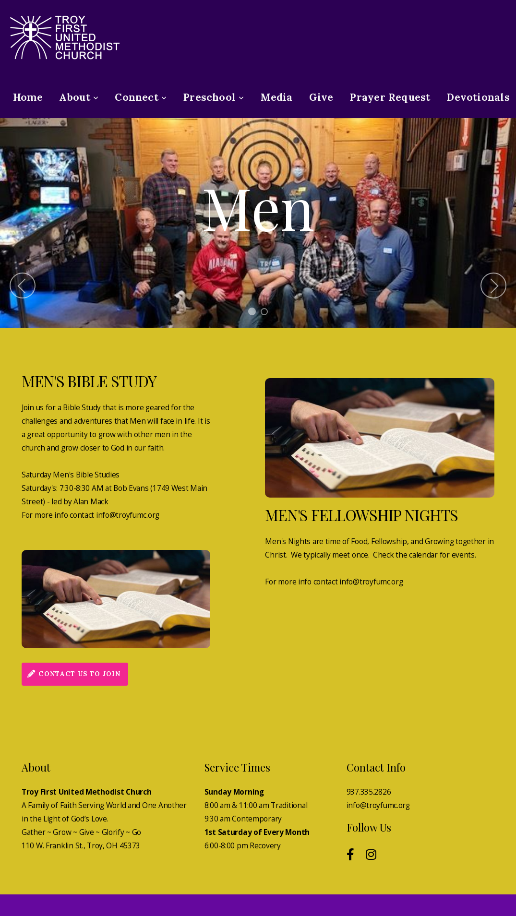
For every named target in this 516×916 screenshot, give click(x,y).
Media (277, 97)
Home (28, 97)
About (78, 97)
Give (321, 97)
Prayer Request (389, 97)
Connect (141, 97)
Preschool (213, 97)
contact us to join (73, 674)
